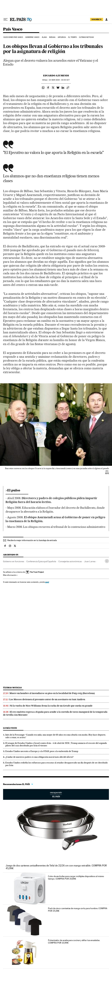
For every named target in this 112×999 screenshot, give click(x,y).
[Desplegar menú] (5, 19)
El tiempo (72, 37)
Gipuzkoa (62, 37)
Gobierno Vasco (32, 37)
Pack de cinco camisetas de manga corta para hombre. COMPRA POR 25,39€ (77, 909)
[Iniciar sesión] (106, 19)
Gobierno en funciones (13, 561)
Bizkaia (52, 37)
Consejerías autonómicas (70, 561)
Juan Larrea (89, 561)
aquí (47, 582)
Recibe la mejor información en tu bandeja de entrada (32, 540)
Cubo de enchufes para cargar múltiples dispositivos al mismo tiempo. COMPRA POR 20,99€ (76, 877)
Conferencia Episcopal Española (41, 561)
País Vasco (12, 29)
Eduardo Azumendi (56, 75)
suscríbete (97, 19)
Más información (10, 575)
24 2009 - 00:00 (59, 80)
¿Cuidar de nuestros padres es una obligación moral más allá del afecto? (39, 757)
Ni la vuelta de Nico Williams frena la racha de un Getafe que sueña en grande (51, 705)
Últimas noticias (86, 37)
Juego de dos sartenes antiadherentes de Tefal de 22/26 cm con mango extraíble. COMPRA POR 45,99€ (56, 867)
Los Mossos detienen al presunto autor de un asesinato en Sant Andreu (47, 699)
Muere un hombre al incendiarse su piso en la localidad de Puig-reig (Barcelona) (52, 693)
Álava (44, 37)
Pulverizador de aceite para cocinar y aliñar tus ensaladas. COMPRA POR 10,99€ (74, 941)
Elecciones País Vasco (13, 37)
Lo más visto (10, 728)
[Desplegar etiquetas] (107, 561)
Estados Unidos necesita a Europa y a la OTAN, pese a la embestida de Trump (41, 751)
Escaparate (56, 794)
